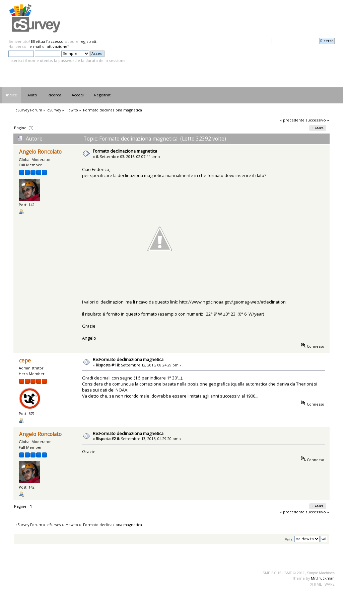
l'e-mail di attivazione (47, 46)
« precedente (292, 119)
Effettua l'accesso (47, 41)
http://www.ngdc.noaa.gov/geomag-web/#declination (232, 302)
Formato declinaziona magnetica (125, 151)
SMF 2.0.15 (272, 573)
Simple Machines (321, 573)
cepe (25, 360)
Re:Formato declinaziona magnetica (128, 359)
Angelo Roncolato (40, 151)
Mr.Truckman (323, 578)
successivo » (317, 119)
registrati (87, 41)
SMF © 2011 (294, 573)
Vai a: (289, 539)
